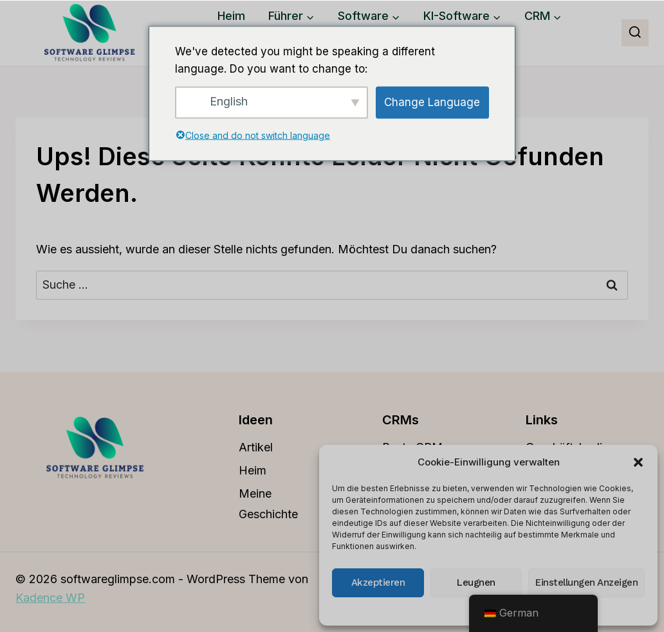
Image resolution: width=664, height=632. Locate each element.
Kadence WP (50, 597)
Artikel (256, 447)
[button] (638, 462)
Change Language (432, 102)
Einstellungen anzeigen (586, 582)
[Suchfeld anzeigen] (635, 32)
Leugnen (476, 582)
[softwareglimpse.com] (89, 32)
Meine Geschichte (268, 504)
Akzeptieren (378, 582)
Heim (231, 16)
